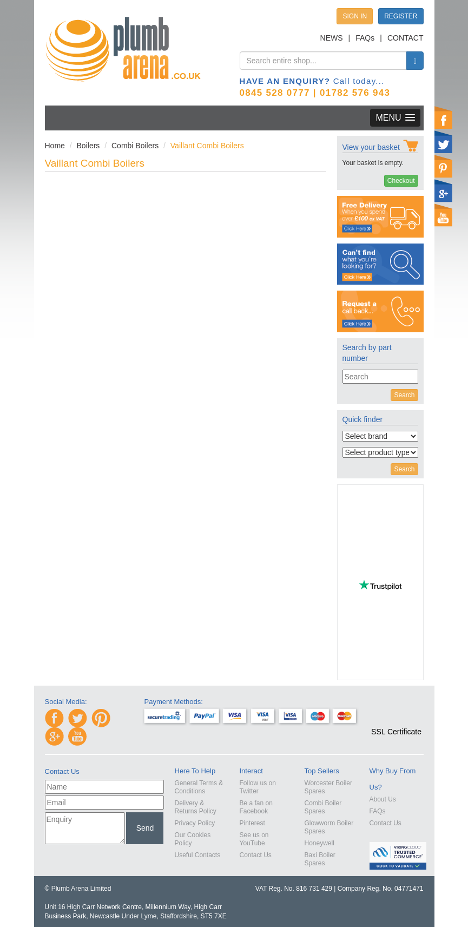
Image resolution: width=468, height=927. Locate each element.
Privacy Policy (195, 823)
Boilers (88, 145)
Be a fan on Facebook (256, 807)
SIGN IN (354, 16)
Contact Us (256, 855)
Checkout (401, 181)
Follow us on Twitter (258, 787)
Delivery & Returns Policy (195, 807)
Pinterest (252, 823)
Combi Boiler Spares (323, 807)
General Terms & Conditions (199, 787)
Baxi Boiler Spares (320, 859)
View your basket (371, 147)
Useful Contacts (198, 855)
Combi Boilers (135, 145)
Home (55, 145)
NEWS (331, 38)
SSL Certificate (396, 731)
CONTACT (405, 38)
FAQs (364, 38)
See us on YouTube (254, 839)
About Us (383, 799)
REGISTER (400, 16)
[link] (396, 712)
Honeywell (319, 843)
